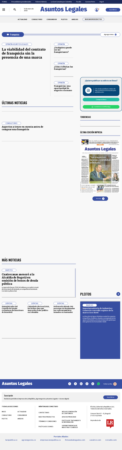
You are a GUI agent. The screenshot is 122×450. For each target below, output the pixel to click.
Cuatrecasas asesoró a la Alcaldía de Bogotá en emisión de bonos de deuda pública (20, 279)
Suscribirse (113, 10)
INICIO (4, 412)
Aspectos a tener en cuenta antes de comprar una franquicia (22, 128)
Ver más (100, 198)
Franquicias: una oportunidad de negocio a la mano (63, 88)
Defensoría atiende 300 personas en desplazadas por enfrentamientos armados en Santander (64, 309)
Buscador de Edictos (93, 19)
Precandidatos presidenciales (21, 2)
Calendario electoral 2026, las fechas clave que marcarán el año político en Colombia (38, 309)
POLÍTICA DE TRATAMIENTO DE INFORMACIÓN (71, 421)
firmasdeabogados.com (75, 440)
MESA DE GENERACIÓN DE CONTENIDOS (69, 412)
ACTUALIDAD (22, 19)
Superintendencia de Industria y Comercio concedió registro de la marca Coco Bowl (98, 310)
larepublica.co (11, 440)
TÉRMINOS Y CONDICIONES (47, 421)
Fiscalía (78, 2)
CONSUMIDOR (52, 19)
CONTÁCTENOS (44, 412)
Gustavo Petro (90, 2)
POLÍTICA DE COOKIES (46, 426)
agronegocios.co (29, 440)
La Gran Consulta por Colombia (61, 2)
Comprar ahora (101, 99)
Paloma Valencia (41, 2)
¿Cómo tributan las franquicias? (63, 68)
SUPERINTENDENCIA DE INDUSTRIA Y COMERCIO (70, 426)
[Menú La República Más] (4, 9)
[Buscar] (15, 9)
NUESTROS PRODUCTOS (47, 417)
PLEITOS (64, 19)
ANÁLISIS (75, 19)
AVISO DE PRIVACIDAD (69, 417)
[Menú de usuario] (96, 10)
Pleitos (85, 293)
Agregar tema (110, 34)
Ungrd (101, 2)
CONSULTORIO (37, 19)
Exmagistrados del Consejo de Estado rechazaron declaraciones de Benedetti (13, 309)
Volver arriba (110, 384)
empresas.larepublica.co (50, 440)
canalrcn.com (95, 440)
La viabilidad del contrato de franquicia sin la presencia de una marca (24, 53)
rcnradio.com (111, 440)
